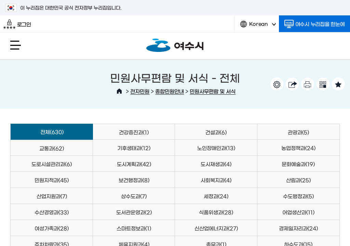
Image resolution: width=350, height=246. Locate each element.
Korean (258, 26)
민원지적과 (52, 179)
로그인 (17, 24)
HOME (119, 91)
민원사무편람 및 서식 (212, 91)
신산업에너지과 (216, 228)
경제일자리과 (298, 228)
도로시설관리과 (51, 163)
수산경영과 (52, 212)
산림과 (298, 179)
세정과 (216, 196)
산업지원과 (52, 196)
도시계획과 (134, 163)
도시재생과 (216, 163)
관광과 (298, 132)
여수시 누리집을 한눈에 (314, 24)
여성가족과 (52, 228)
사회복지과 (216, 179)
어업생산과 (298, 212)
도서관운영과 (134, 212)
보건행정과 (134, 179)
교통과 (51, 148)
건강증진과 (134, 132)
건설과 (216, 132)
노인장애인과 (216, 147)
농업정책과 (298, 147)
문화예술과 (298, 163)
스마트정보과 (134, 228)
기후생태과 (133, 147)
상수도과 (134, 196)
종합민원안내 (169, 91)
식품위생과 (216, 212)
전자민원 (139, 91)
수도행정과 (298, 196)
